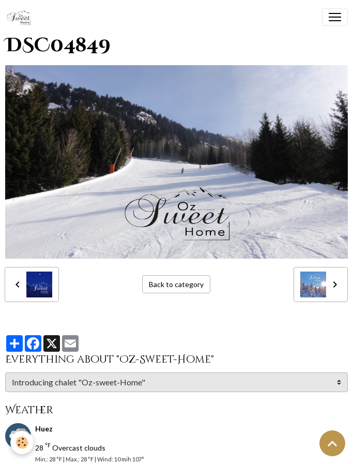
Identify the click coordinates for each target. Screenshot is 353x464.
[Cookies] (22, 442)
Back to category (176, 284)
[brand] (21, 17)
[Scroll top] (332, 443)
